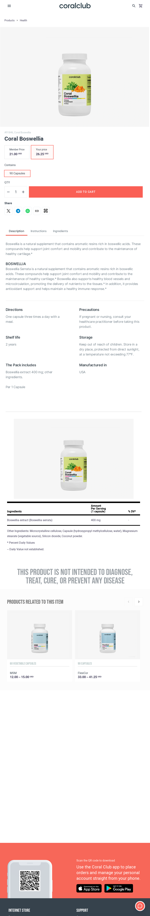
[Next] (138, 601)
